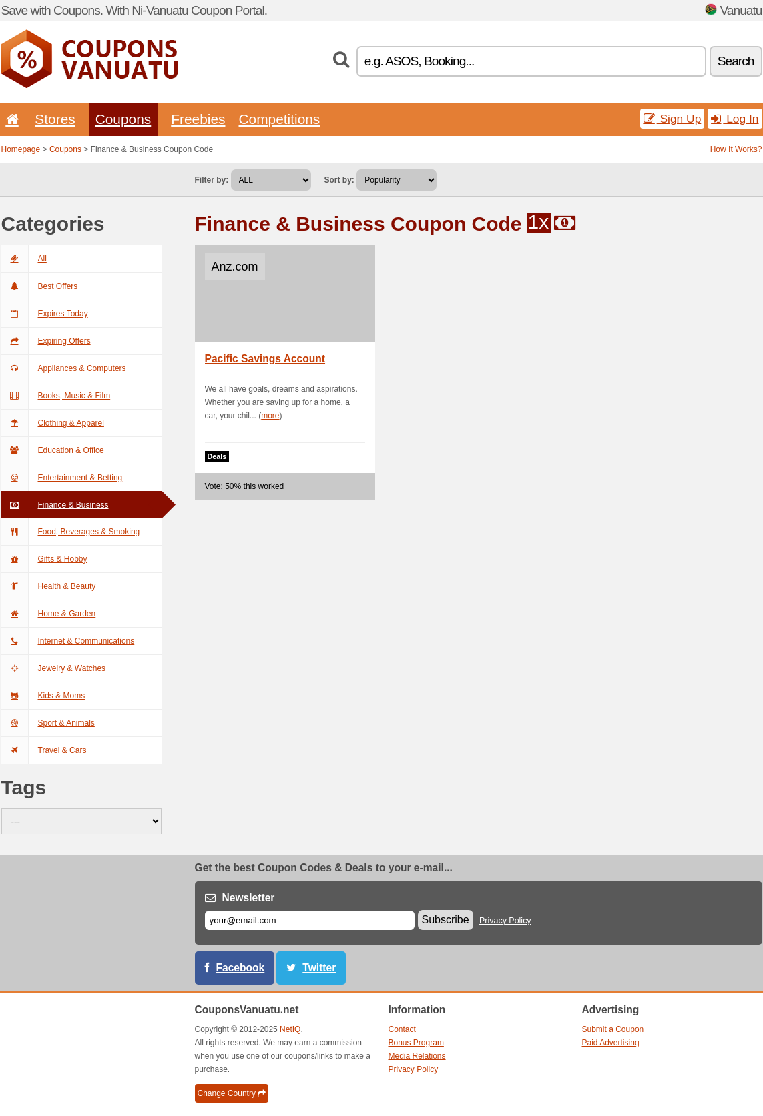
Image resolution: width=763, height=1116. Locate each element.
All (24, 258)
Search (736, 61)
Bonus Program (416, 1042)
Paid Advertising (611, 1042)
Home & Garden (48, 613)
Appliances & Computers (63, 368)
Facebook (240, 967)
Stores (55, 119)
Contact (402, 1029)
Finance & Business (55, 505)
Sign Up (673, 118)
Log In (734, 118)
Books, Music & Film (56, 395)
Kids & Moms (43, 695)
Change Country (232, 1093)
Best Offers (39, 286)
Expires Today (44, 313)
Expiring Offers (46, 341)
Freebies (198, 119)
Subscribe (445, 919)
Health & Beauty (48, 586)
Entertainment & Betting (62, 477)
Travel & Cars (44, 750)
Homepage (21, 149)
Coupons (123, 119)
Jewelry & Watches (53, 668)
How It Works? (736, 149)
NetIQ (290, 1029)
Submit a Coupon (613, 1029)
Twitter (319, 967)
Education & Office (52, 450)
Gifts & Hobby (44, 559)
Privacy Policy (505, 920)
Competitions (279, 119)
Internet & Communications (68, 641)
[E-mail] (310, 920)
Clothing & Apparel (52, 423)
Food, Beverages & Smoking (70, 531)
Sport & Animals (48, 723)
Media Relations (417, 1056)
